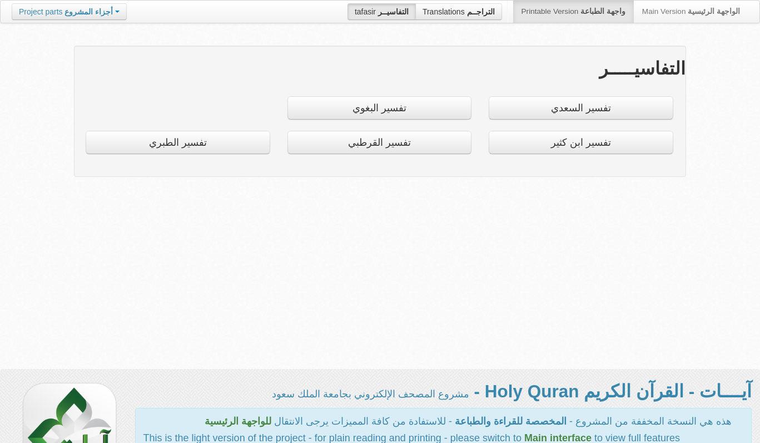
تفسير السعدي (581, 108)
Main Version (691, 11)
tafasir (382, 11)
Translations (459, 11)
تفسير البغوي (379, 108)
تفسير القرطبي (379, 142)
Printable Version (573, 11)
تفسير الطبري (178, 142)
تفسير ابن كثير (581, 142)
